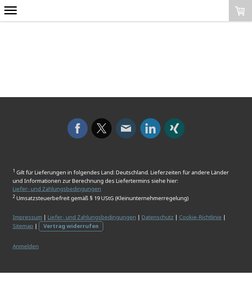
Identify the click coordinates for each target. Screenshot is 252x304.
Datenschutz (158, 217)
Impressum (27, 217)
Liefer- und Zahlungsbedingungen (57, 189)
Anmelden (26, 246)
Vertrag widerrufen (71, 226)
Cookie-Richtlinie (200, 217)
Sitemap (23, 226)
